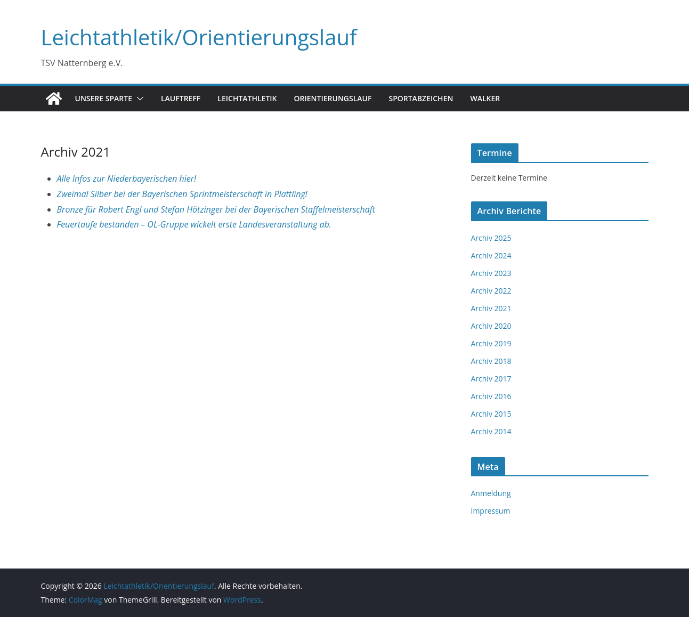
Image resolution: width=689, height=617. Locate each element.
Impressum (490, 511)
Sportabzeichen (420, 98)
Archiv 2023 (491, 273)
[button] (138, 98)
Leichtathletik (247, 98)
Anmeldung (491, 493)
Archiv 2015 (491, 414)
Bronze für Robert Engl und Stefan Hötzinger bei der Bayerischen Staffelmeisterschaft (216, 209)
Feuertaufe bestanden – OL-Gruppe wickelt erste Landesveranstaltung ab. (194, 224)
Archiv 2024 (491, 255)
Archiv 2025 (491, 238)
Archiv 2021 (491, 308)
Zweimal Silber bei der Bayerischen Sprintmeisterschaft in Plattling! (182, 194)
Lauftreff (180, 98)
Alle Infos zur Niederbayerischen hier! (127, 178)
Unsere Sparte (104, 98)
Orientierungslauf (333, 98)
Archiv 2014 (491, 431)
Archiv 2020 (491, 326)
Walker (485, 98)
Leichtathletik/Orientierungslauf (199, 37)
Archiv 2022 (491, 291)
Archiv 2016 (491, 396)
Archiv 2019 (491, 343)
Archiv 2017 (491, 379)
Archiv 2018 (491, 361)
